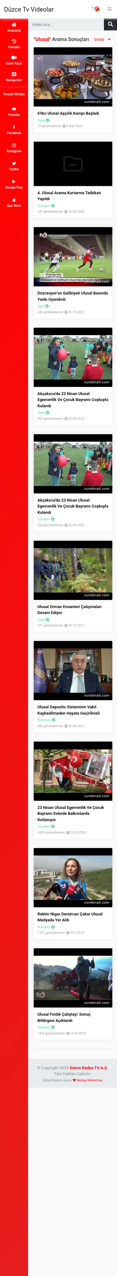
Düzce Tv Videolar (29, 9)
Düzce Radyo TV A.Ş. (89, 1067)
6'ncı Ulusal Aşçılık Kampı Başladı (68, 113)
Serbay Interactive (89, 1080)
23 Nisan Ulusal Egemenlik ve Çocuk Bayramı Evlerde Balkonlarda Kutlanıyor (70, 813)
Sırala (103, 39)
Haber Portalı (95, 8)
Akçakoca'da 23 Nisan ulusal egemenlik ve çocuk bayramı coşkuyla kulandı (72, 399)
